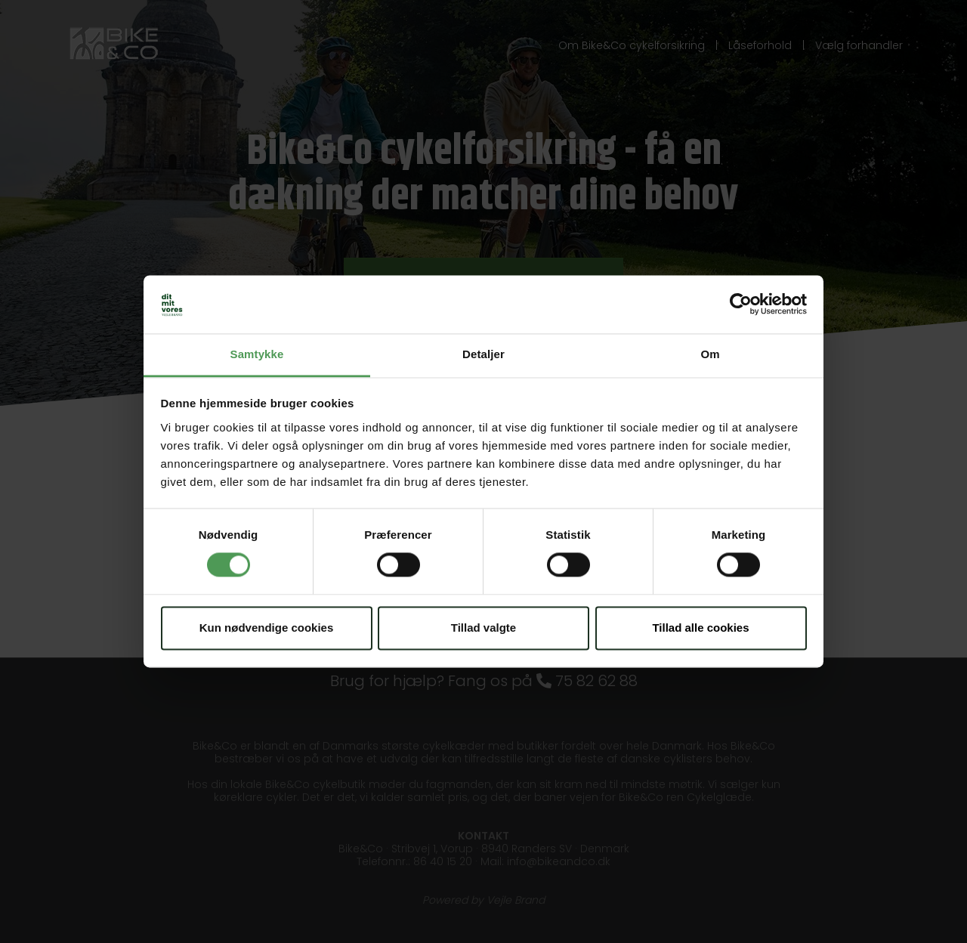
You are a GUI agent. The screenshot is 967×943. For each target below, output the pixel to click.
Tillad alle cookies (700, 627)
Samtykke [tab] (257, 354)
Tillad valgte (483, 627)
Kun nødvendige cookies (266, 627)
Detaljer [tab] (483, 354)
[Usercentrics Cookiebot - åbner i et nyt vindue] (741, 304)
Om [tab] (709, 354)
